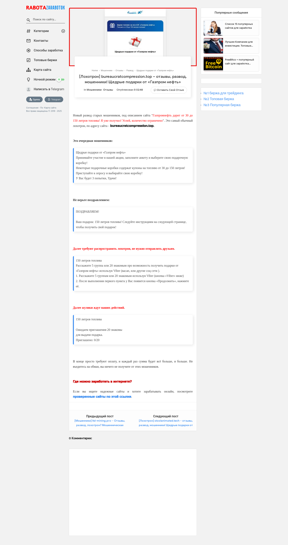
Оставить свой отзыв (170, 90)
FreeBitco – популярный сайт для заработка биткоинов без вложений (240, 61)
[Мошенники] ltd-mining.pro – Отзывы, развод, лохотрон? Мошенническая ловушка (99, 425)
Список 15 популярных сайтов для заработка (239, 25)
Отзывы (108, 89)
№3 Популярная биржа (221, 105)
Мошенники (94, 89)
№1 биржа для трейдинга (223, 93)
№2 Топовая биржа (218, 99)
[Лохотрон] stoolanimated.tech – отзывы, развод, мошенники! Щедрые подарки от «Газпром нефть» (166, 425)
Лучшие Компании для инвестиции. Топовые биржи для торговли (239, 44)
